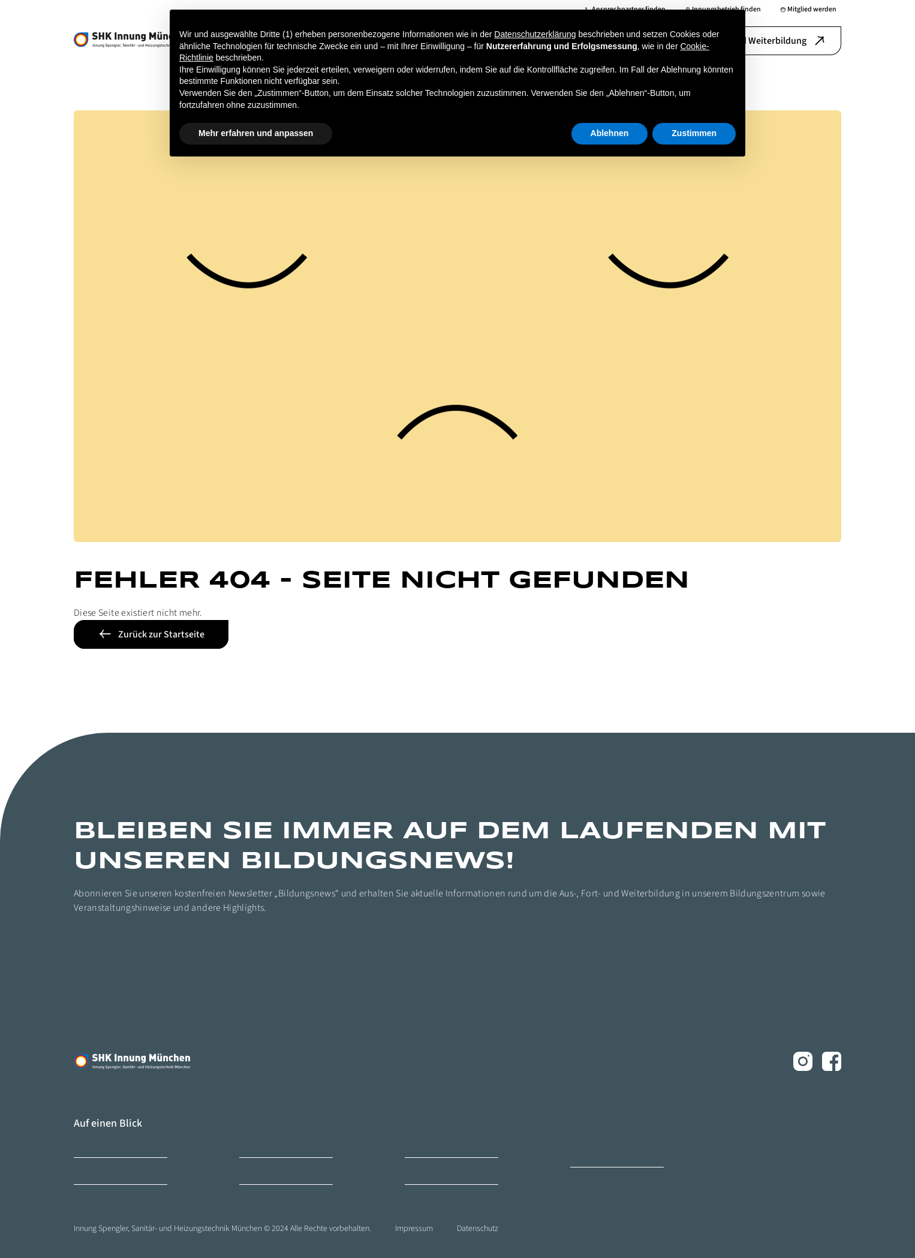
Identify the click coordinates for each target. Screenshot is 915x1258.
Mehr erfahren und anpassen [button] (255, 133)
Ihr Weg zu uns (426, 1171)
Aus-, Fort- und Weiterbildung (756, 41)
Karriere (251, 1144)
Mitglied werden (98, 1171)
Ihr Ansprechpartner (269, 1171)
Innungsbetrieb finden (439, 1144)
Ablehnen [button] (610, 133)
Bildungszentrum (100, 1144)
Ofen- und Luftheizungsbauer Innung (615, 1148)
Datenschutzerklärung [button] (535, 34)
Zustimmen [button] (694, 133)
